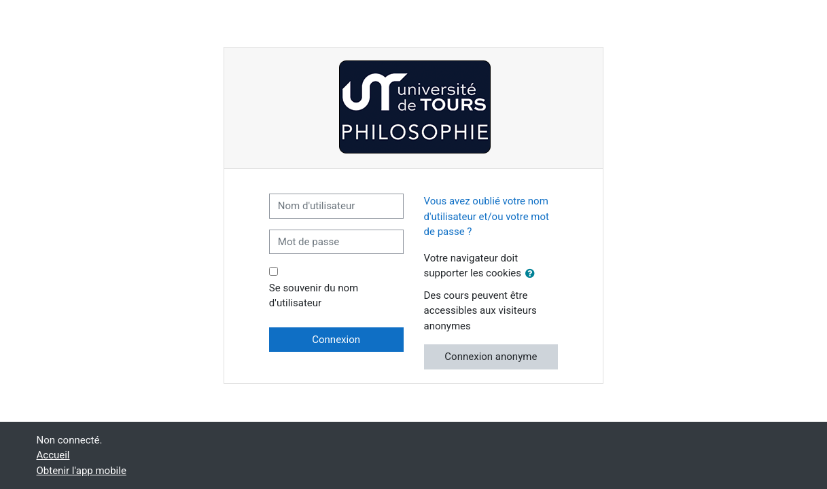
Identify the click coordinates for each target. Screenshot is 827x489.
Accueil (53, 455)
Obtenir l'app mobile (81, 471)
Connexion (336, 339)
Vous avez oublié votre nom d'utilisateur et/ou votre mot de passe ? (486, 216)
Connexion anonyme (490, 356)
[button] (533, 274)
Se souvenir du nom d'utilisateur (313, 296)
